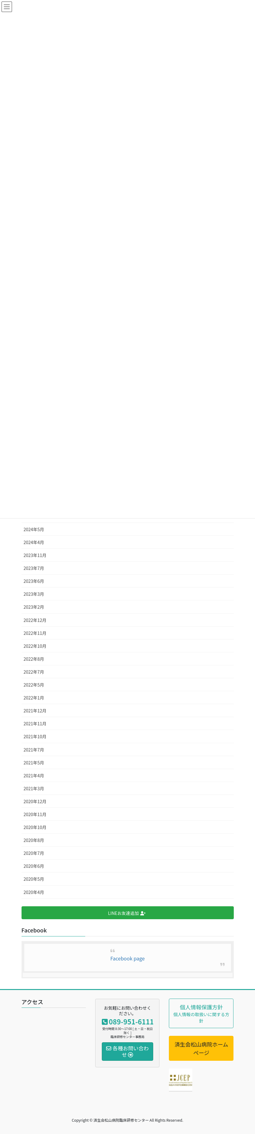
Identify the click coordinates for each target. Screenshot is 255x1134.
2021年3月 (34, 788)
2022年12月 (35, 620)
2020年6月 (34, 866)
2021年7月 (34, 750)
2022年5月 (34, 685)
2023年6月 (34, 581)
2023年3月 (34, 594)
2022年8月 (34, 659)
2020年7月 (34, 853)
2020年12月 (35, 801)
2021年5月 (34, 762)
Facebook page (127, 958)
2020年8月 (34, 840)
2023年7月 (34, 568)
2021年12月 (35, 710)
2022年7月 (34, 672)
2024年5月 (34, 529)
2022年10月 (35, 646)
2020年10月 (35, 827)
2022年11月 (35, 633)
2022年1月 (34, 698)
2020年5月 (34, 879)
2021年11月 (35, 723)
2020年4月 (34, 892)
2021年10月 (35, 736)
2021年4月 (34, 775)
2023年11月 (35, 555)
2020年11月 (35, 814)
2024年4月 (34, 542)
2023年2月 (34, 607)
